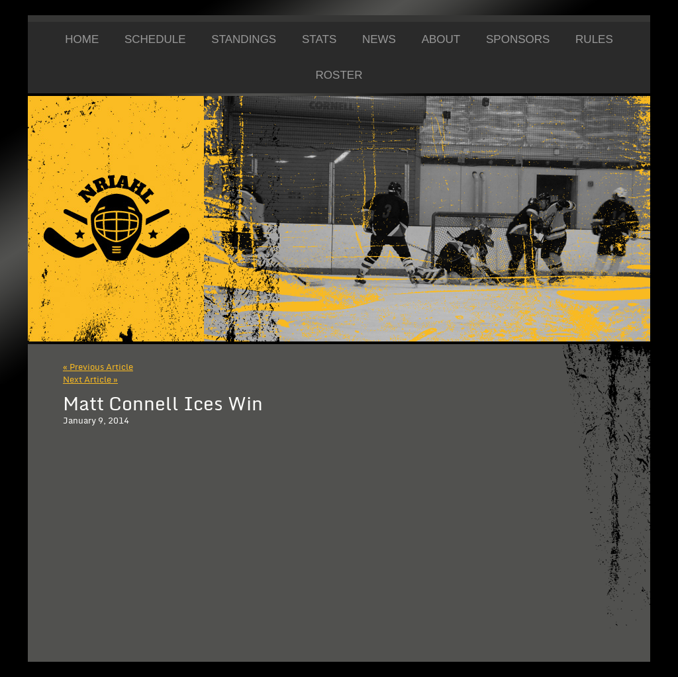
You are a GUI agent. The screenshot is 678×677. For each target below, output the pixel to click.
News (379, 39)
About (441, 39)
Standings (243, 39)
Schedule (155, 39)
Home (82, 39)
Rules (594, 39)
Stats (319, 39)
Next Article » (90, 380)
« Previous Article (98, 367)
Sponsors (518, 39)
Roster (339, 75)
